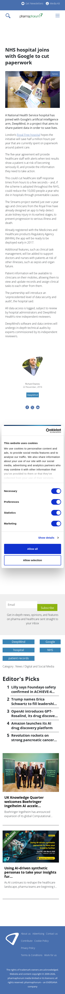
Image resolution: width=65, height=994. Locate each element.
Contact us (52, 933)
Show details (46, 537)
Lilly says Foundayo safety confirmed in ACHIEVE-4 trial (33, 692)
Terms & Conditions (31, 955)
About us (26, 933)
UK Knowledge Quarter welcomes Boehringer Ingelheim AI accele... (24, 801)
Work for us (50, 955)
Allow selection (32, 560)
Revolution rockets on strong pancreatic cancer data (32, 740)
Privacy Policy (28, 948)
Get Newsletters (34, 3)
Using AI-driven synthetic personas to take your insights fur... (30, 872)
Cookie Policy (41, 940)
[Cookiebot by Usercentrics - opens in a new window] (46, 430)
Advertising (38, 933)
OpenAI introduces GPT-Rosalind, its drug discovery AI (34, 716)
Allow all (32, 548)
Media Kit (55, 3)
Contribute (27, 940)
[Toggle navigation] (9, 15)
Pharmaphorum (12, 939)
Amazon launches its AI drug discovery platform (32, 725)
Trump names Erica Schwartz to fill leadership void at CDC (33, 704)
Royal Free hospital (28, 135)
